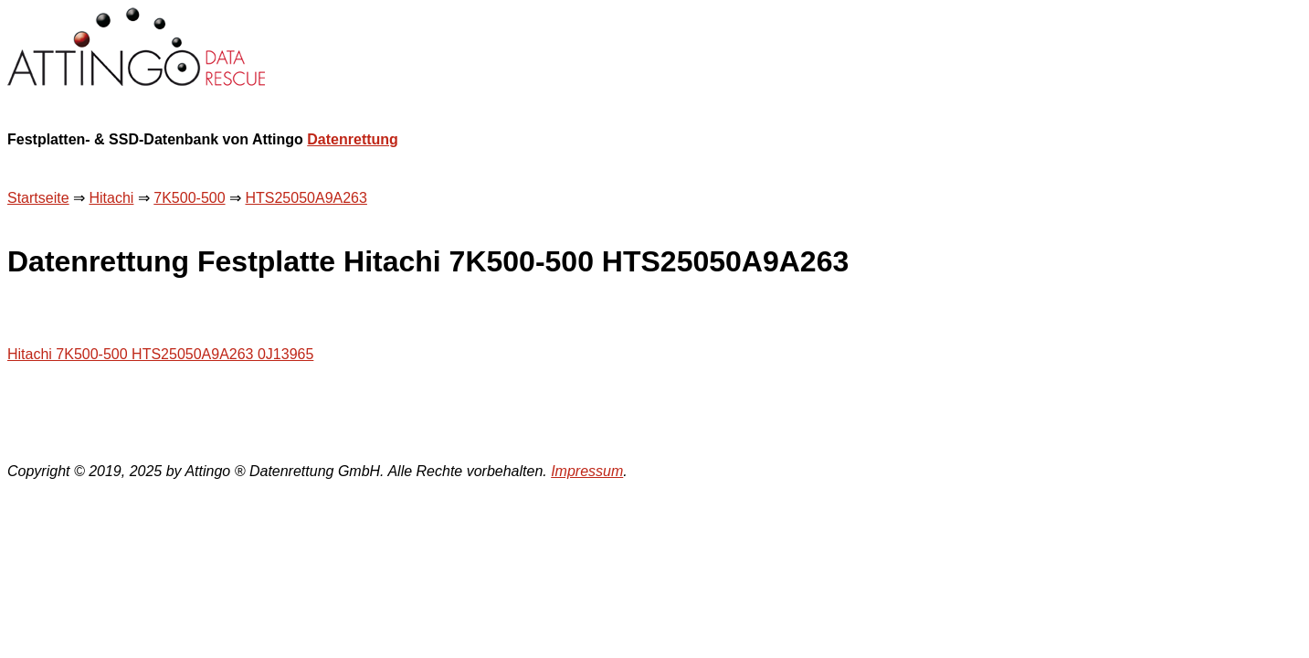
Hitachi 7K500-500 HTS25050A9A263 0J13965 (160, 354)
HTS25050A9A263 (305, 198)
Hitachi (111, 198)
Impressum (587, 471)
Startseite (38, 198)
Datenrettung (352, 139)
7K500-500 (189, 198)
